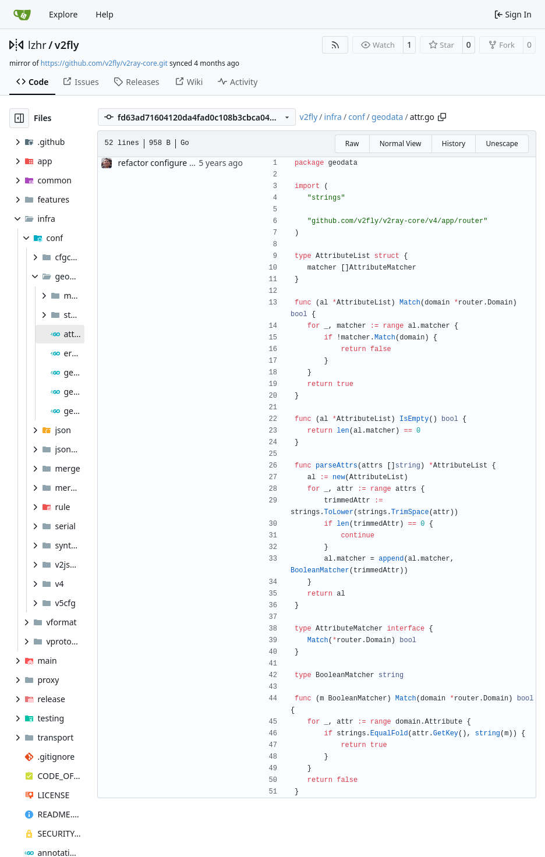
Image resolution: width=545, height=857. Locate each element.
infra (333, 116)
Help (104, 14)
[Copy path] (442, 117)
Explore (63, 14)
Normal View (401, 143)
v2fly (67, 45)
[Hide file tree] (19, 118)
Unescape (502, 143)
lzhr (37, 45)
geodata (387, 116)
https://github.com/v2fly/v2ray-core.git (104, 63)
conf (356, 116)
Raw (352, 143)
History (453, 143)
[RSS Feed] (335, 45)
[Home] (22, 14)
